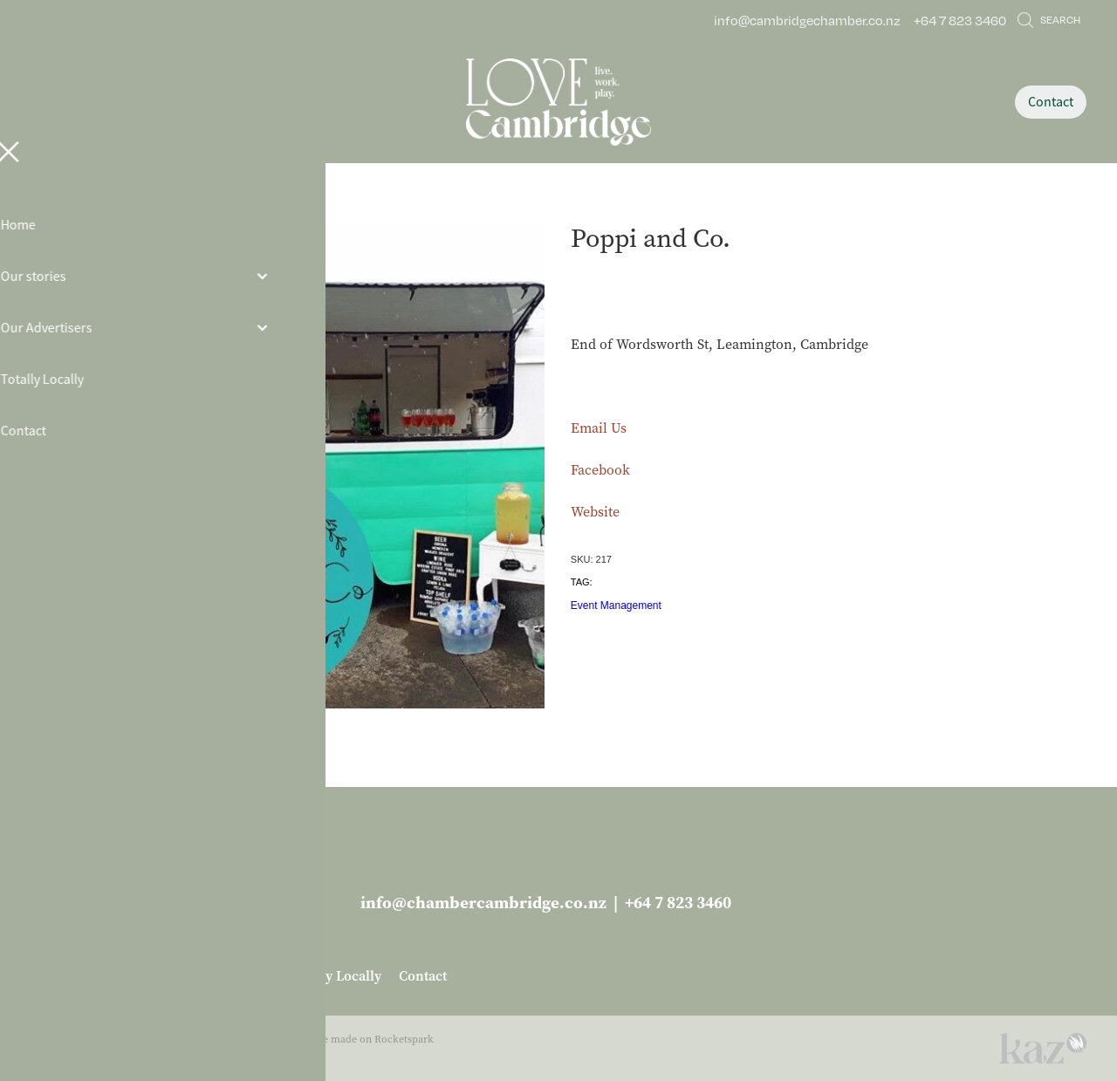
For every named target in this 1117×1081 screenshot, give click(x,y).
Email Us (599, 428)
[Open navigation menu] (163, 102)
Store (172, 206)
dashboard (145, 1039)
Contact (1050, 102)
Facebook (600, 470)
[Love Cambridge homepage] (558, 102)
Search (1048, 19)
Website (595, 512)
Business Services (245, 206)
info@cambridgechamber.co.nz (807, 20)
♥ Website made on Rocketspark (358, 1039)
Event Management (616, 605)
